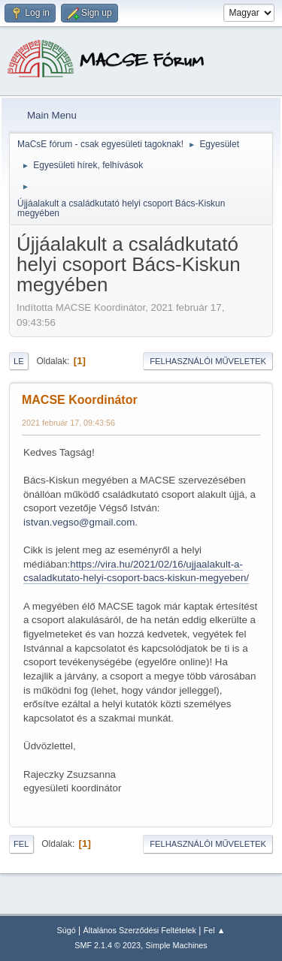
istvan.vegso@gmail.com (79, 522)
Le (19, 361)
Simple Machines (177, 945)
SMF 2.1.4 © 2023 (107, 945)
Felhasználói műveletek (208, 361)
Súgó (66, 930)
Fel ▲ (215, 930)
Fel (21, 843)
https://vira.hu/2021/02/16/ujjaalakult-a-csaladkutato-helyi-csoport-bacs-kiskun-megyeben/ (136, 571)
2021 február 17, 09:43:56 (68, 422)
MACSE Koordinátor (80, 399)
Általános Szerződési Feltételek (139, 930)
